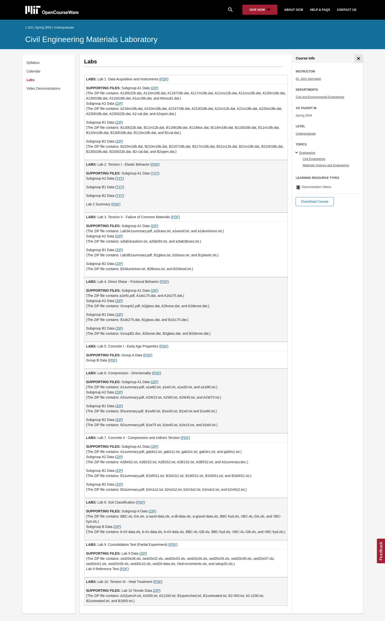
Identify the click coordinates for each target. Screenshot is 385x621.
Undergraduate (306, 133)
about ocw (293, 10)
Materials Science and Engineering (325, 165)
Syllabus (33, 63)
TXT (155, 173)
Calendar (34, 71)
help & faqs (320, 10)
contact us (346, 10)
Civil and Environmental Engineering (320, 97)
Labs (31, 80)
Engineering (307, 153)
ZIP (154, 88)
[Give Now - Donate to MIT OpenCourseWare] (259, 10)
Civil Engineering (313, 159)
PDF (163, 79)
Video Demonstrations (43, 88)
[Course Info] (358, 58)
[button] (315, 201)
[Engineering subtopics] (297, 153)
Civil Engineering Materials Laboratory (91, 39)
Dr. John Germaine (308, 79)
